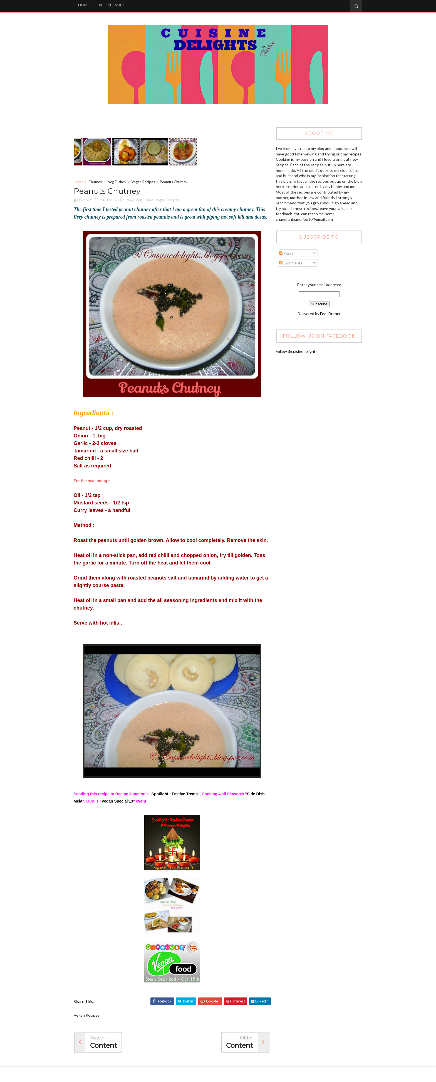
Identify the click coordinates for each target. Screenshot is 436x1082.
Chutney (98, 182)
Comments (289, 263)
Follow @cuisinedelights (295, 351)
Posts (285, 253)
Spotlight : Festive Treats (177, 809)
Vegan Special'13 (129, 816)
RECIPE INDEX (114, 5)
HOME (86, 5)
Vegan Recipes (145, 182)
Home (81, 182)
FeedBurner (328, 313)
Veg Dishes (119, 182)
